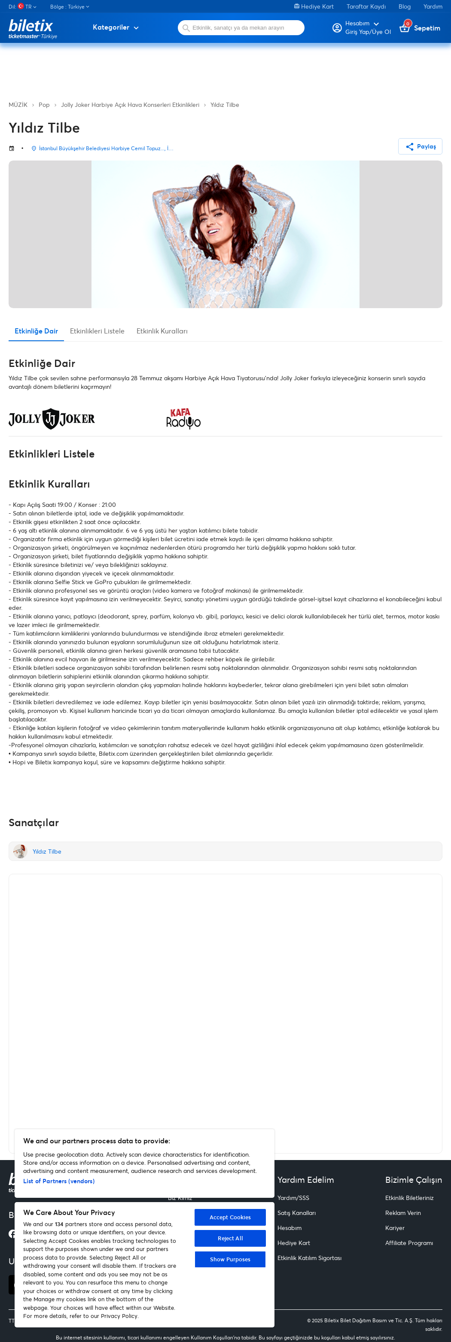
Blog (405, 6)
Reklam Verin (403, 1213)
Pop (44, 104)
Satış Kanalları (296, 1213)
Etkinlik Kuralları (162, 330)
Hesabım (289, 1228)
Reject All (230, 1238)
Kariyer (395, 1228)
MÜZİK (18, 104)
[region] (144, 1228)
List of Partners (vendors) (58, 1181)
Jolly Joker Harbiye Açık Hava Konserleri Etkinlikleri (130, 104)
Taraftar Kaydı (366, 6)
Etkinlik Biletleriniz (409, 1198)
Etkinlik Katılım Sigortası (309, 1258)
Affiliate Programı (409, 1243)
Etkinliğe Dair (36, 330)
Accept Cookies (230, 1217)
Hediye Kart (314, 6)
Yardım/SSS (293, 1198)
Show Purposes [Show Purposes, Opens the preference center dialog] (230, 1259)
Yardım (433, 6)
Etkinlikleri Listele (97, 330)
